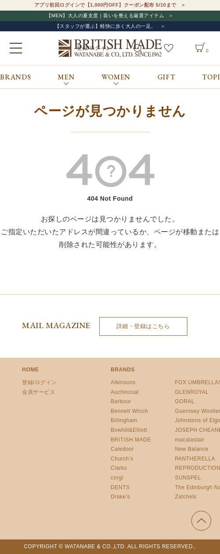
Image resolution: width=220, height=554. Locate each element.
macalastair (190, 440)
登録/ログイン (39, 382)
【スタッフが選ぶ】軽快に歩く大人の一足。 (105, 26)
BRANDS (15, 77)
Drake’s (120, 497)
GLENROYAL (192, 392)
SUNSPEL (188, 478)
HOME (30, 370)
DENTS (120, 487)
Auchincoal (125, 392)
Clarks (119, 468)
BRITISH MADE (131, 440)
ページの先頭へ (201, 521)
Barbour (121, 401)
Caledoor (122, 449)
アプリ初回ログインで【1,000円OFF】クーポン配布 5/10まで (105, 4)
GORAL (185, 401)
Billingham (124, 420)
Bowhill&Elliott (129, 430)
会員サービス (38, 392)
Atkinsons (123, 382)
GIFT (166, 77)
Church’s (122, 459)
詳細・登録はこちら (143, 326)
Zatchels (186, 497)
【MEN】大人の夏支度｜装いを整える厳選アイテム (105, 15)
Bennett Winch (129, 411)
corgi (117, 478)
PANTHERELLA (195, 459)
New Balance (192, 449)
